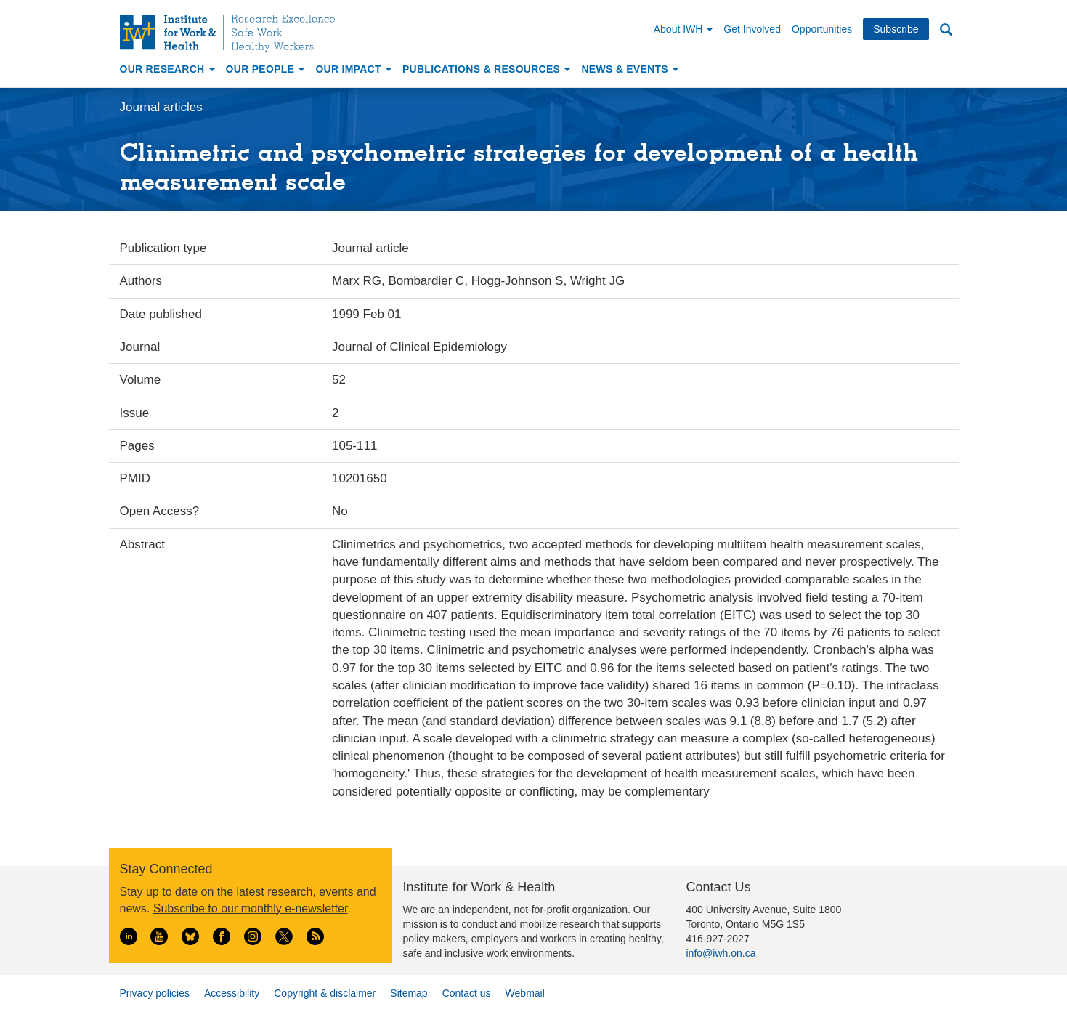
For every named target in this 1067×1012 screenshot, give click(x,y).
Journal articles (161, 107)
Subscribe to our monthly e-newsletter (250, 908)
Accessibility (231, 993)
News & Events (629, 69)
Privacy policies (155, 993)
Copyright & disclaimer (325, 993)
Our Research (167, 69)
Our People (265, 69)
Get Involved (752, 29)
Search (946, 30)
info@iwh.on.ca (721, 953)
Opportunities (822, 29)
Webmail (525, 993)
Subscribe (895, 29)
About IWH (683, 29)
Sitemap (408, 993)
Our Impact (353, 69)
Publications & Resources (486, 69)
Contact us (466, 993)
